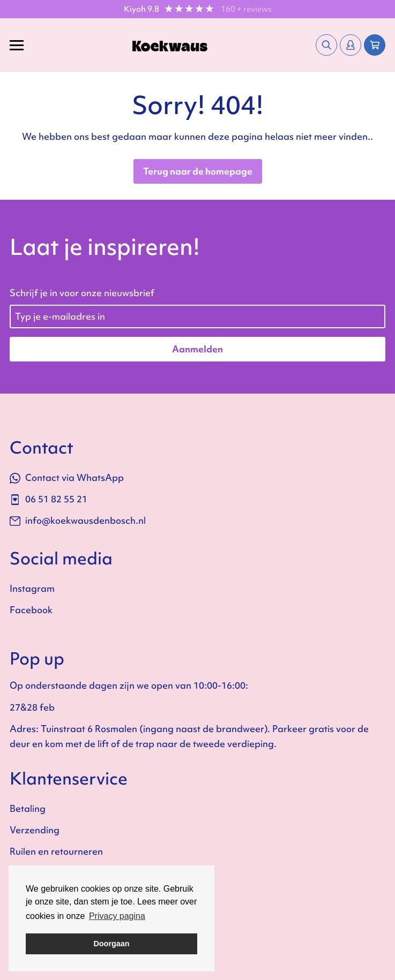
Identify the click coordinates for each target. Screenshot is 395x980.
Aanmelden (197, 349)
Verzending (34, 830)
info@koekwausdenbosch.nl (78, 520)
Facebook (31, 610)
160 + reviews (246, 9)
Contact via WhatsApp (67, 477)
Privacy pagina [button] (117, 916)
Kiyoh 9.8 (141, 9)
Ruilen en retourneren (56, 851)
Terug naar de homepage (197, 171)
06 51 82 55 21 (48, 499)
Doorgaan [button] (111, 943)
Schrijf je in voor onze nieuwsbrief (82, 293)
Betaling (28, 808)
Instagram (32, 588)
